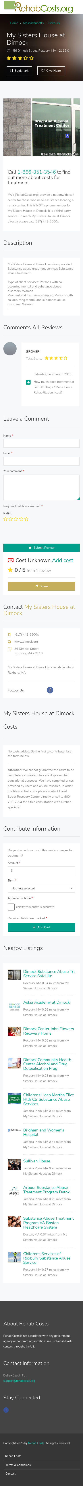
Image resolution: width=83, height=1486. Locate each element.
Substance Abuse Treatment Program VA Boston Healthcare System (48, 1223)
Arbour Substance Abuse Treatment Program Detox (46, 1190)
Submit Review (42, 548)
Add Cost (41, 927)
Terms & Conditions (18, 1465)
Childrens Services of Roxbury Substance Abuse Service (46, 1258)
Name (8, 436)
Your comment (13, 471)
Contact (10, 1474)
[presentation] (37, 535)
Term (12, 881)
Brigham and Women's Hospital (43, 1132)
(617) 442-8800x (26, 634)
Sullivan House (36, 1161)
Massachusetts (33, 23)
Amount (14, 863)
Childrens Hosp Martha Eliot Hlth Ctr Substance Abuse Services (48, 1099)
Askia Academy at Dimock (46, 1002)
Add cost (62, 560)
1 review (43, 570)
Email (8, 453)
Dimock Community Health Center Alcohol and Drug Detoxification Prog (47, 1064)
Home (14, 23)
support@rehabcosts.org (19, 1381)
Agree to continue (20, 898)
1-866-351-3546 (36, 172)
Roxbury (54, 23)
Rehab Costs (36, 1443)
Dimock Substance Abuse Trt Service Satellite (49, 974)
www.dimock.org (26, 642)
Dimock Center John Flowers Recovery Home (48, 1031)
